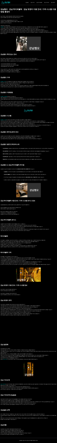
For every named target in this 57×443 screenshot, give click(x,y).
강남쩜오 (28, 2)
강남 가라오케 (46, 2)
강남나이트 (33, 2)
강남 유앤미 (53, 2)
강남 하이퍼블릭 (40, 2)
